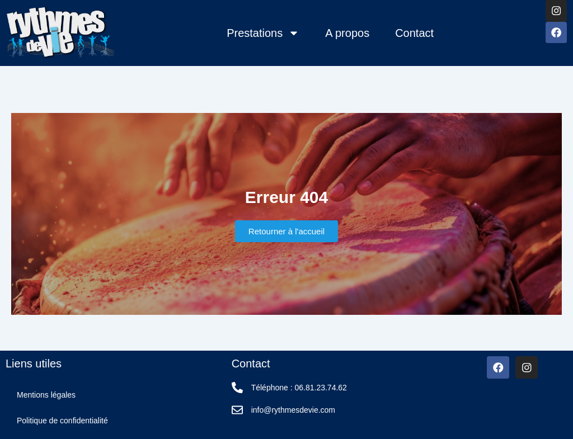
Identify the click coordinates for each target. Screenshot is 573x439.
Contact (413, 33)
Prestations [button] (262, 33)
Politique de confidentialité (62, 420)
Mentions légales (46, 394)
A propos (347, 33)
